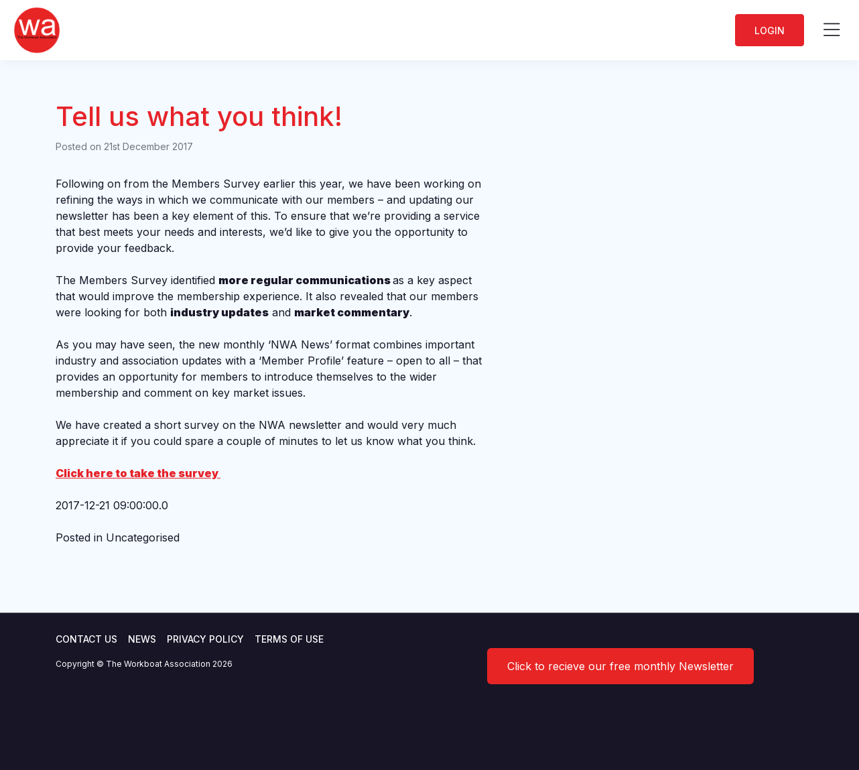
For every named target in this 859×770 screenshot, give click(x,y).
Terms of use (289, 639)
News (142, 639)
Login (769, 30)
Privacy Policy (205, 639)
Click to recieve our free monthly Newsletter (620, 666)
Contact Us (86, 639)
